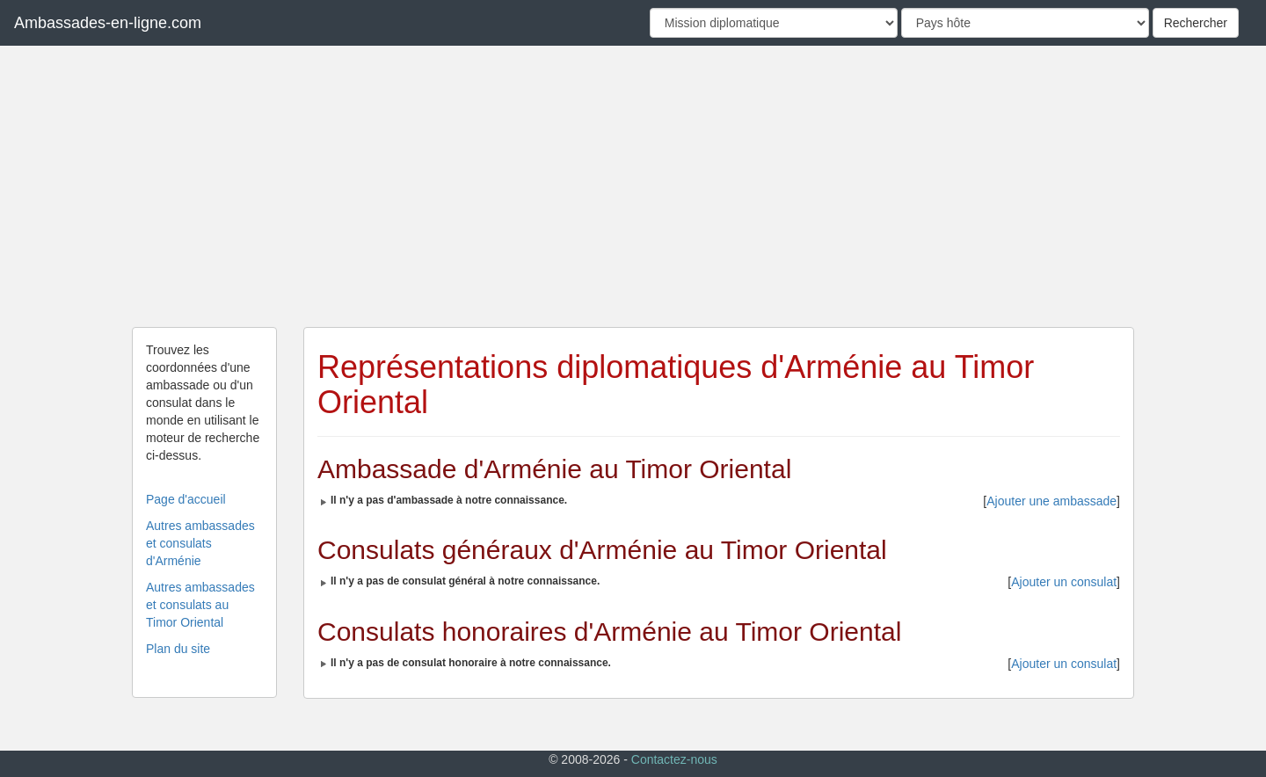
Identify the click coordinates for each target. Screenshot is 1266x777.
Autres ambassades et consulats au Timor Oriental (200, 604)
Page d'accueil (186, 499)
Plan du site (178, 649)
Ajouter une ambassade (1051, 501)
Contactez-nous (674, 759)
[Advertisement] (633, 186)
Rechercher (1195, 23)
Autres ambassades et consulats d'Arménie (200, 543)
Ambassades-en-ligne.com (107, 23)
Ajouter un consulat (1064, 582)
